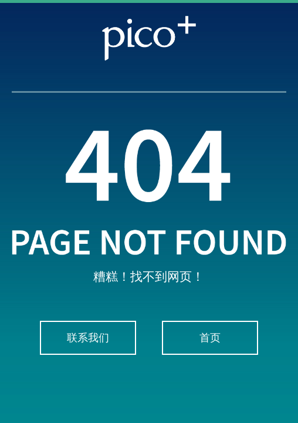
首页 (210, 338)
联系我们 (88, 338)
